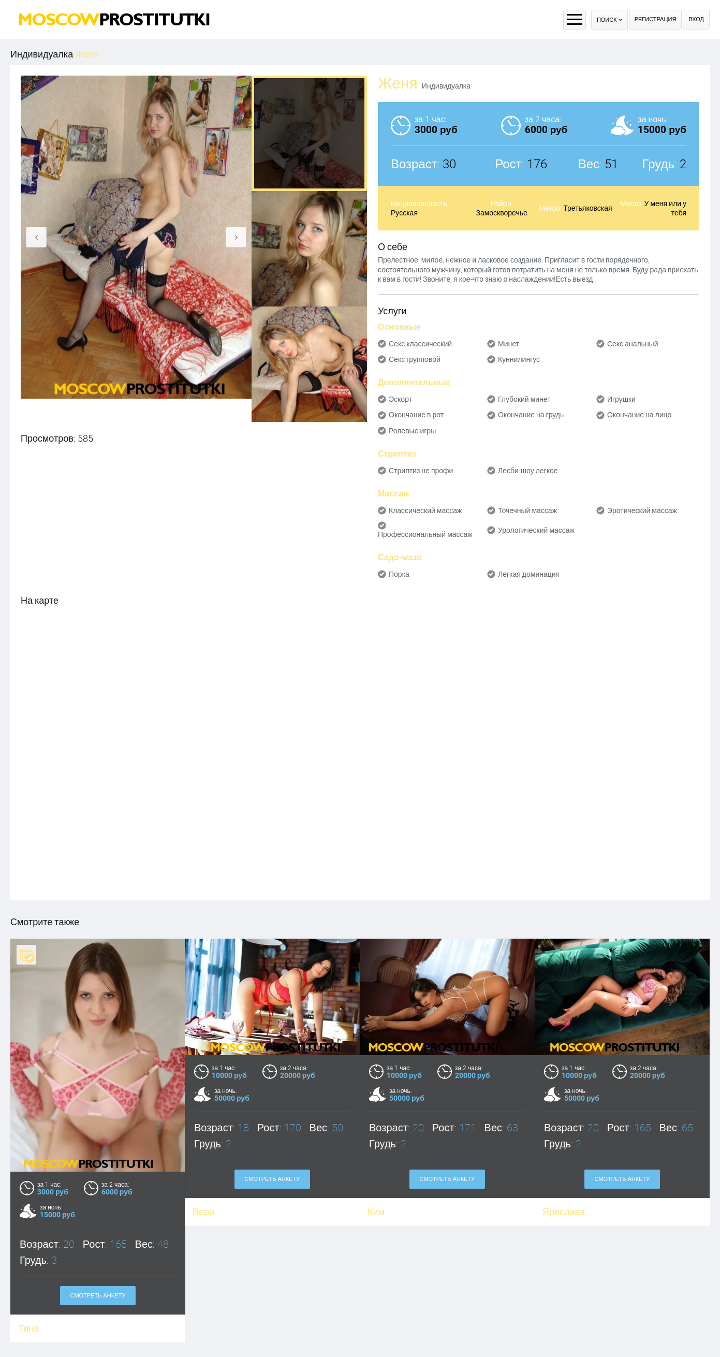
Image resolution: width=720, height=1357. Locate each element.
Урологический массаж (536, 530)
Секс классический (420, 344)
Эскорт (400, 399)
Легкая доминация (529, 574)
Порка (399, 574)
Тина (28, 1328)
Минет (508, 344)
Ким (376, 1211)
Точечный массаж (527, 510)
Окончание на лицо (639, 415)
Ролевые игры (412, 431)
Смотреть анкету (98, 1295)
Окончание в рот (416, 415)
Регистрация (656, 19)
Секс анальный (632, 344)
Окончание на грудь (531, 415)
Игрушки (621, 399)
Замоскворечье (501, 213)
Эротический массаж (642, 510)
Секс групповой (414, 359)
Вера (203, 1211)
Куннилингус (519, 359)
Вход (696, 19)
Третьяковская (587, 208)
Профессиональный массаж (425, 534)
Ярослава (563, 1211)
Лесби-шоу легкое (528, 470)
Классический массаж (425, 510)
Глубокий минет (524, 399)
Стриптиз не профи (421, 470)
